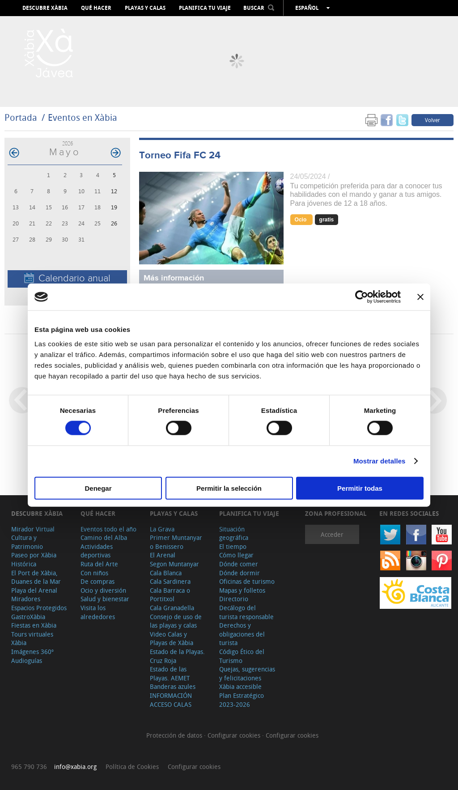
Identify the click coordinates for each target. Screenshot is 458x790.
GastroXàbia (28, 616)
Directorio (233, 599)
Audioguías (26, 660)
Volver (432, 119)
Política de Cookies (132, 766)
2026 (67, 143)
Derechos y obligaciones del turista (242, 634)
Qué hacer (96, 8)
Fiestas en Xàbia (33, 625)
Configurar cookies (235, 735)
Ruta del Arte (99, 564)
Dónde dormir (239, 573)
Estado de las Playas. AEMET (170, 673)
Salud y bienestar (105, 599)
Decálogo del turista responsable (246, 612)
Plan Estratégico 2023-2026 (241, 700)
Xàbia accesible (240, 686)
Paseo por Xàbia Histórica (33, 559)
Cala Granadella (172, 607)
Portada (20, 117)
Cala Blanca (166, 573)
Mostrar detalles (379, 461)
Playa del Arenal (34, 590)
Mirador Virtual (33, 529)
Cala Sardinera (170, 581)
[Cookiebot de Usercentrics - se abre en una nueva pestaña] (361, 297)
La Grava (162, 529)
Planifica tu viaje (205, 8)
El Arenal (162, 555)
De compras (97, 581)
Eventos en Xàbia (82, 117)
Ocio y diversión (103, 590)
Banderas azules (172, 686)
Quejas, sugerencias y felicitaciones (247, 673)
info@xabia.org (75, 766)
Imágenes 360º (32, 651)
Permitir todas (359, 488)
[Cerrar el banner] (420, 297)
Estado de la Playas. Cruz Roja (177, 656)
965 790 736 (29, 766)
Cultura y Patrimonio (27, 542)
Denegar (98, 488)
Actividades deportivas (97, 551)
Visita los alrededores (98, 612)
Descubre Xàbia (45, 8)
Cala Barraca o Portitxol (170, 594)
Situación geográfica (233, 533)
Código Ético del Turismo (241, 656)
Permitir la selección (229, 488)
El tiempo (232, 546)
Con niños (94, 573)
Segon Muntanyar (174, 564)
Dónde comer (238, 564)
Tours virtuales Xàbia (32, 638)
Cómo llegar (236, 555)
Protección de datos (175, 735)
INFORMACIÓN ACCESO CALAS (171, 700)
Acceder (332, 534)
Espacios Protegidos (39, 607)
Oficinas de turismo (247, 581)
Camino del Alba (104, 537)
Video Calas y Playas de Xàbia (171, 638)
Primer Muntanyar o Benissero (176, 542)
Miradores (25, 599)
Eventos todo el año (108, 529)
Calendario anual (67, 278)
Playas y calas (145, 8)
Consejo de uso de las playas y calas (176, 621)
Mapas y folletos (242, 590)
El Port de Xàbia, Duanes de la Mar (36, 577)
